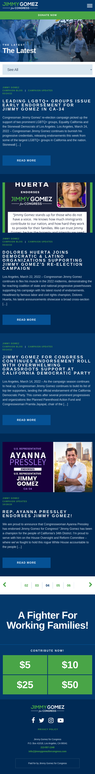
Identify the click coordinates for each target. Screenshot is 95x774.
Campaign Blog (13, 90)
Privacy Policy (48, 729)
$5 (25, 664)
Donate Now (47, 15)
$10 (70, 664)
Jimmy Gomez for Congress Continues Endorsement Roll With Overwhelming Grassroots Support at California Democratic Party (47, 365)
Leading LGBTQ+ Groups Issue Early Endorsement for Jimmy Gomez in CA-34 (47, 105)
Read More (26, 160)
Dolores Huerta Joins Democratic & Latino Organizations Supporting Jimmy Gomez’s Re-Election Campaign (43, 260)
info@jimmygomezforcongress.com (47, 751)
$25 (25, 684)
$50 (70, 684)
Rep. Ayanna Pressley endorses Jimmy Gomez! (38, 513)
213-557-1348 (47, 747)
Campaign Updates (40, 90)
